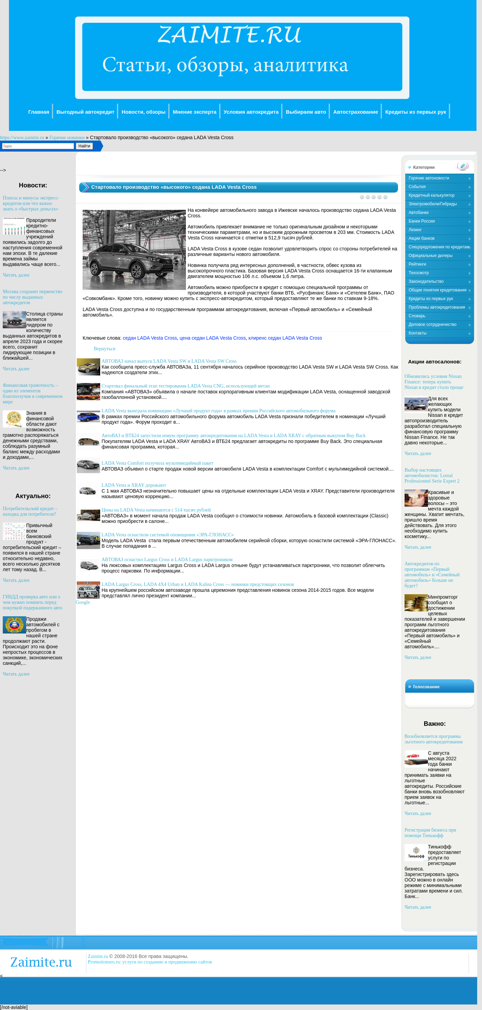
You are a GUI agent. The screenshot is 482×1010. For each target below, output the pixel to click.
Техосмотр (419, 272)
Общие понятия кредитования (438, 290)
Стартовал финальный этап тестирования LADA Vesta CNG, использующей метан (186, 386)
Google (83, 602)
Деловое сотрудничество (433, 324)
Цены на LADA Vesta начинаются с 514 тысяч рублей (156, 510)
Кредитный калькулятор (431, 195)
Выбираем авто (306, 112)
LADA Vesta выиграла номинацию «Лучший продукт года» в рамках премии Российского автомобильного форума (218, 410)
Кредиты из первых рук (415, 112)
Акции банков (421, 238)
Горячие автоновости (429, 178)
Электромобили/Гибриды (433, 204)
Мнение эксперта (195, 112)
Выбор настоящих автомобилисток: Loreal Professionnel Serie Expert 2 (432, 475)
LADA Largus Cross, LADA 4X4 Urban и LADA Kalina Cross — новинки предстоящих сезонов (198, 584)
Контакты (418, 333)
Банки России (422, 221)
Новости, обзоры (144, 112)
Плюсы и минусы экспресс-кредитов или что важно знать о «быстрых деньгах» (31, 203)
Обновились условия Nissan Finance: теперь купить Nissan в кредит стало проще (434, 382)
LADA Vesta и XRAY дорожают (134, 485)
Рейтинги (417, 264)
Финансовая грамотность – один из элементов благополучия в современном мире (33, 393)
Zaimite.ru (98, 956)
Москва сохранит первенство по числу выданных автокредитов (32, 297)
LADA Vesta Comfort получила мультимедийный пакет (157, 463)
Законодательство (426, 281)
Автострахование (355, 112)
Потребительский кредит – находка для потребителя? (30, 511)
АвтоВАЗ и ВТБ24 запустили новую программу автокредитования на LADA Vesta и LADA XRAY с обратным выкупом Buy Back (234, 435)
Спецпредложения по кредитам (439, 247)
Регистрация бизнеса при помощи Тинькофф (430, 832)
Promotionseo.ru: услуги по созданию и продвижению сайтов (150, 962)
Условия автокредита (251, 112)
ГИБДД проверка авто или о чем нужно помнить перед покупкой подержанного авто (32, 602)
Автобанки (419, 212)
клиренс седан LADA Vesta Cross (285, 338)
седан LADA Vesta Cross (150, 338)
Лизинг (415, 229)
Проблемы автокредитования (437, 307)
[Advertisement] (238, 167)
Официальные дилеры (430, 255)
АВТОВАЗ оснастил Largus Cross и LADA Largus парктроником (167, 559)
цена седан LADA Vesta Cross (213, 338)
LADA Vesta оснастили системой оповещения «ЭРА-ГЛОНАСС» (168, 534)
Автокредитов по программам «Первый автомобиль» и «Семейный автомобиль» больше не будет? (432, 574)
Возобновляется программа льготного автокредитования (434, 739)
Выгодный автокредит (85, 112)
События (417, 186)
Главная (38, 112)
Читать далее (16, 275)
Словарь (417, 315)
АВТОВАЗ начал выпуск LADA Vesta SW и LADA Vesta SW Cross (169, 361)
